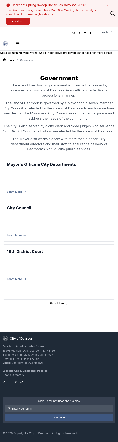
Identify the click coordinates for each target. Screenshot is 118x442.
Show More (59, 303)
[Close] (107, 5)
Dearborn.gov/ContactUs (27, 362)
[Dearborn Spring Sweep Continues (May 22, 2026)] (18, 21)
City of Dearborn (39, 433)
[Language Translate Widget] (106, 32)
